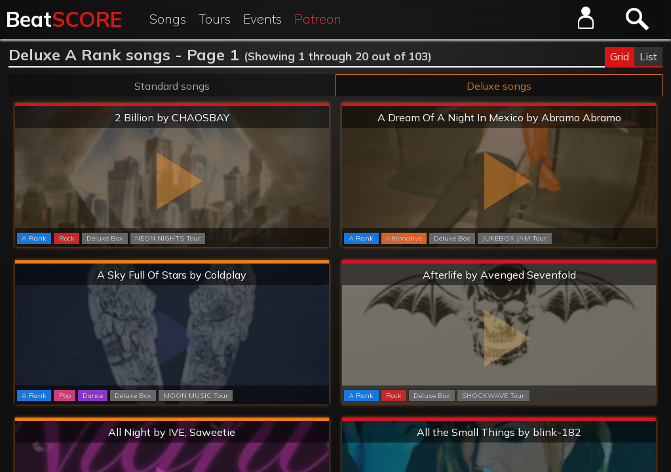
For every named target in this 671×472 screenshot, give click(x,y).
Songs (167, 19)
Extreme (171, 105)
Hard (172, 263)
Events (262, 19)
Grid (619, 56)
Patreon (317, 19)
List (648, 56)
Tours (215, 19)
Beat (64, 19)
